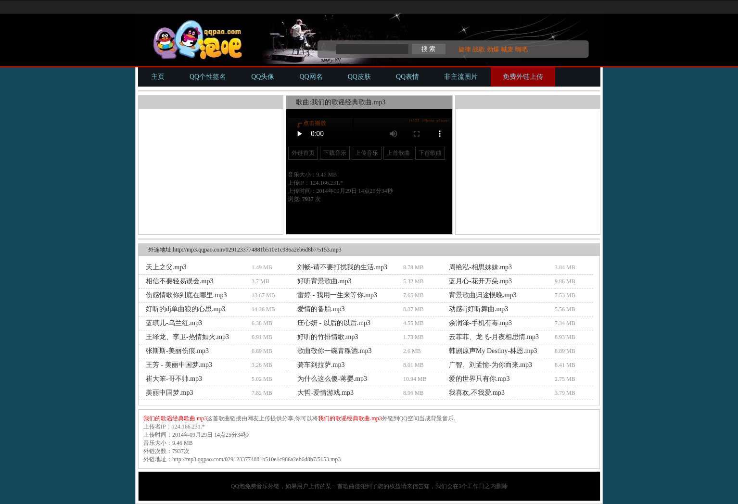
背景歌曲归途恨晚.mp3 (482, 295)
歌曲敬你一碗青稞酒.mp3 (334, 350)
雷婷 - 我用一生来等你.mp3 (337, 295)
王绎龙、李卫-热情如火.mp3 (187, 336)
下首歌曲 (430, 153)
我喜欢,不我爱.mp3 (477, 392)
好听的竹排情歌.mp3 (327, 336)
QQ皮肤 (359, 76)
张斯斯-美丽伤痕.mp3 (177, 350)
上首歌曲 (398, 153)
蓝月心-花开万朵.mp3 (480, 281)
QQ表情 (407, 76)
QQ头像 (262, 76)
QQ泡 (238, 486)
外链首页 (303, 153)
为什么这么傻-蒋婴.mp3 (332, 378)
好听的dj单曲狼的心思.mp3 (185, 309)
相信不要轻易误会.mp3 (179, 281)
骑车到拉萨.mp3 (320, 364)
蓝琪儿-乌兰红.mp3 (174, 323)
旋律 (464, 49)
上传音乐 (366, 153)
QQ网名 (310, 76)
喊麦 (507, 49)
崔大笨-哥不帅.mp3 (174, 378)
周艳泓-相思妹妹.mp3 (480, 267)
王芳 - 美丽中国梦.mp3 (179, 364)
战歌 (478, 49)
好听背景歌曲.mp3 (324, 281)
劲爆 (493, 49)
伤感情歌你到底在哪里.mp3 (186, 295)
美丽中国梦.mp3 (169, 392)
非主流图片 (461, 76)
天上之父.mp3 (166, 267)
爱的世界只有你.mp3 (479, 378)
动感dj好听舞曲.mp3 (478, 309)
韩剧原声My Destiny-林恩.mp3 (493, 350)
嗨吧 (521, 49)
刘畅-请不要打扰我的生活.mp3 (342, 267)
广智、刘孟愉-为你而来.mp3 (490, 364)
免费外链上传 (523, 76)
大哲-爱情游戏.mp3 (325, 392)
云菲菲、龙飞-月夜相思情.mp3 (494, 336)
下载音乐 (334, 153)
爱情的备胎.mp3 (320, 309)
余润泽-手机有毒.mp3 (480, 323)
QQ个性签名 (208, 76)
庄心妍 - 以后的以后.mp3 (333, 323)
